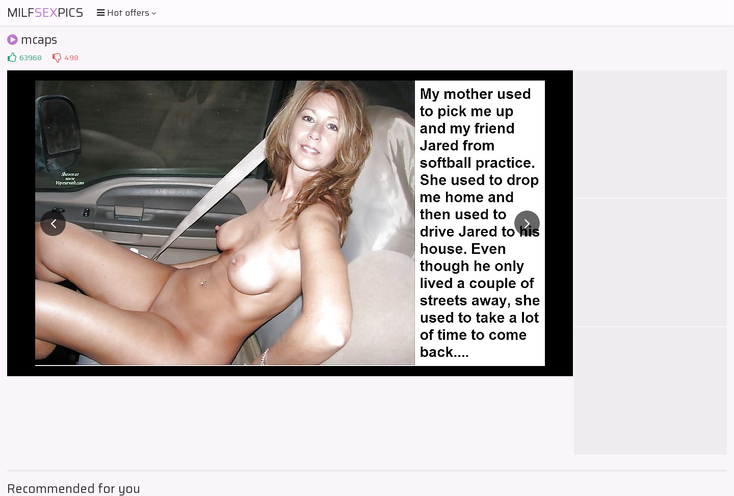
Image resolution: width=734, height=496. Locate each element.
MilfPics (45, 12)
